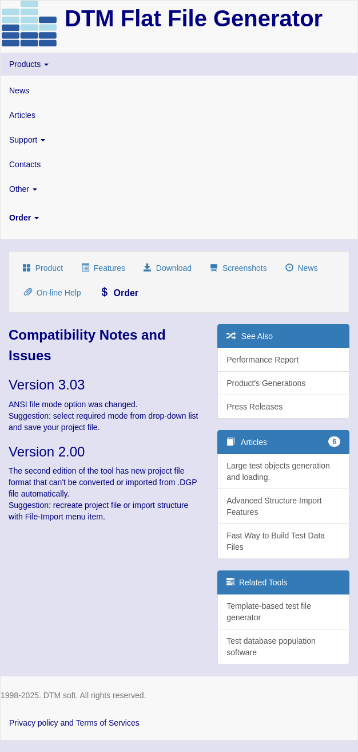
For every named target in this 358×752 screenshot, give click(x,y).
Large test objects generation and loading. (278, 471)
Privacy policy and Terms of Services (74, 722)
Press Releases (254, 406)
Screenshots (238, 268)
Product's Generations (265, 383)
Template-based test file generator (268, 611)
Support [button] (27, 139)
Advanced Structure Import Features (274, 506)
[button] (179, 217)
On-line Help (52, 292)
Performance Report (262, 359)
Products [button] (29, 64)
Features (103, 268)
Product (43, 268)
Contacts (25, 164)
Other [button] (23, 189)
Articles (22, 115)
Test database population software (271, 646)
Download (168, 268)
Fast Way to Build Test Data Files (275, 541)
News (19, 90)
